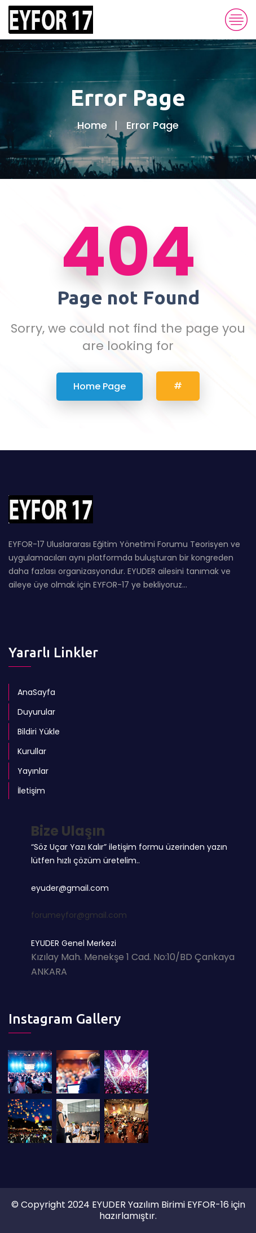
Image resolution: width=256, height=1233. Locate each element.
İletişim (31, 790)
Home (92, 125)
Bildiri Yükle (38, 731)
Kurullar (31, 751)
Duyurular (36, 712)
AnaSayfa (36, 692)
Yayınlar (32, 771)
